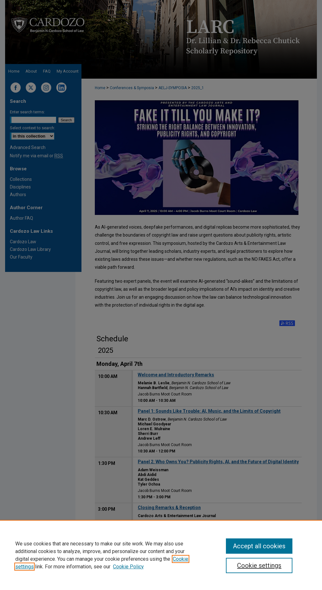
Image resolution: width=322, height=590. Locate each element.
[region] (161, 555)
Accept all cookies (259, 546)
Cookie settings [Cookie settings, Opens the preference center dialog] (259, 565)
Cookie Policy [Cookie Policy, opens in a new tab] (128, 567)
